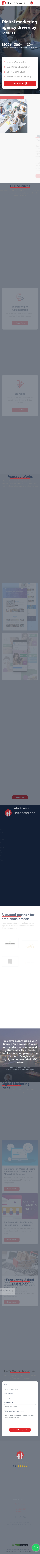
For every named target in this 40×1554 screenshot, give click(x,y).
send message (20, 1430)
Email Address (8, 1393)
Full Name (7, 1385)
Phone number (9, 1402)
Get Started (20, 83)
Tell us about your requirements (14, 1411)
